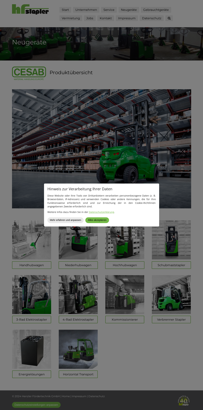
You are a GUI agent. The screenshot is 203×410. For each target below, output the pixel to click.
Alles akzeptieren (97, 220)
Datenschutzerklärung (101, 212)
